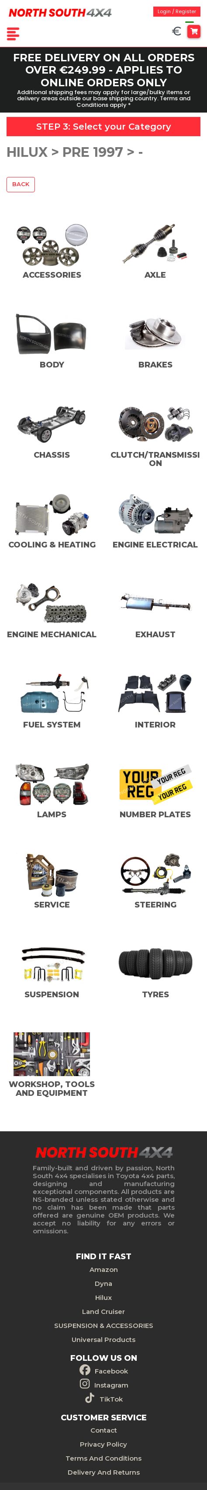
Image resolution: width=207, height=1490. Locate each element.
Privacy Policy (103, 1442)
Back (20, 183)
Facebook (111, 1369)
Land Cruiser (103, 1310)
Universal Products (103, 1338)
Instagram (111, 1383)
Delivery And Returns (104, 1470)
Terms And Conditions (103, 1456)
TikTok (111, 1397)
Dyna (103, 1282)
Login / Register (177, 11)
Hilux (103, 1296)
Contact (103, 1428)
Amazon (104, 1268)
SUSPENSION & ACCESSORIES (103, 1324)
